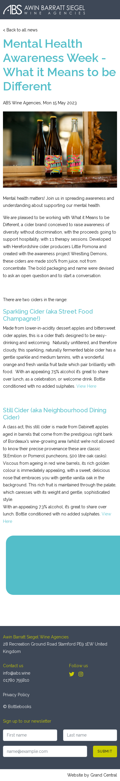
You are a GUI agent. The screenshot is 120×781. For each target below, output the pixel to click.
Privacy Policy (16, 694)
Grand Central (103, 775)
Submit (105, 751)
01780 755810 (16, 680)
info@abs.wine (16, 673)
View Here (86, 386)
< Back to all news (20, 30)
